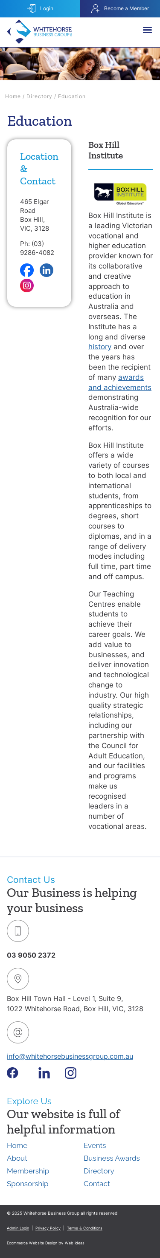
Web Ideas (74, 1243)
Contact (97, 1183)
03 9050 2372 (31, 955)
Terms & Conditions (84, 1228)
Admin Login (18, 1228)
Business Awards (112, 1158)
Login (40, 8)
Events (95, 1145)
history (99, 346)
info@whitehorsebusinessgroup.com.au (70, 1056)
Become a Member (120, 8)
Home (13, 96)
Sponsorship (27, 1183)
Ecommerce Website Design (32, 1243)
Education (72, 96)
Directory (39, 96)
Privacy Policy (48, 1228)
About (17, 1158)
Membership (28, 1171)
